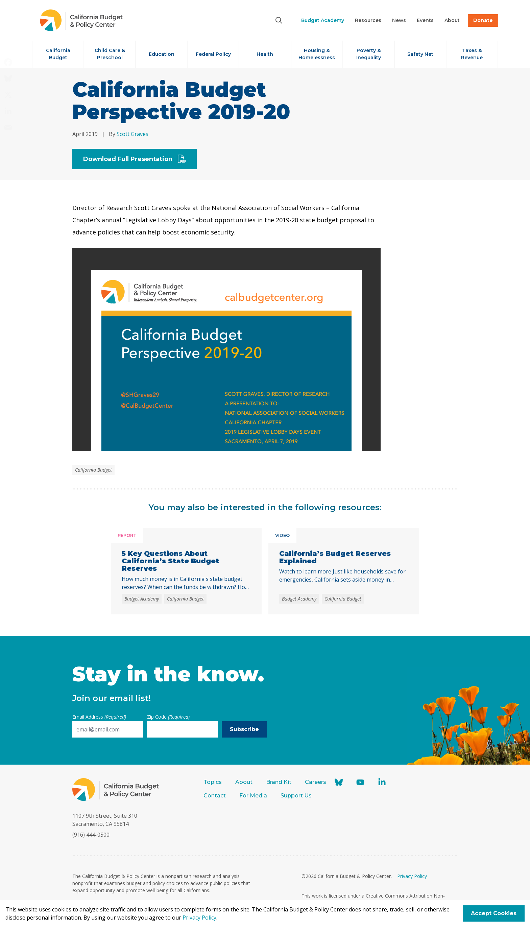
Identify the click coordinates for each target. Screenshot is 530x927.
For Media (253, 795)
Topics (212, 782)
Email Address (99, 717)
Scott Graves (132, 134)
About (243, 782)
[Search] (278, 20)
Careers (315, 782)
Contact (214, 795)
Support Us (297, 795)
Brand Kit (278, 782)
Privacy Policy (412, 876)
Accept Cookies (493, 913)
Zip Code (168, 717)
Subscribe (244, 729)
